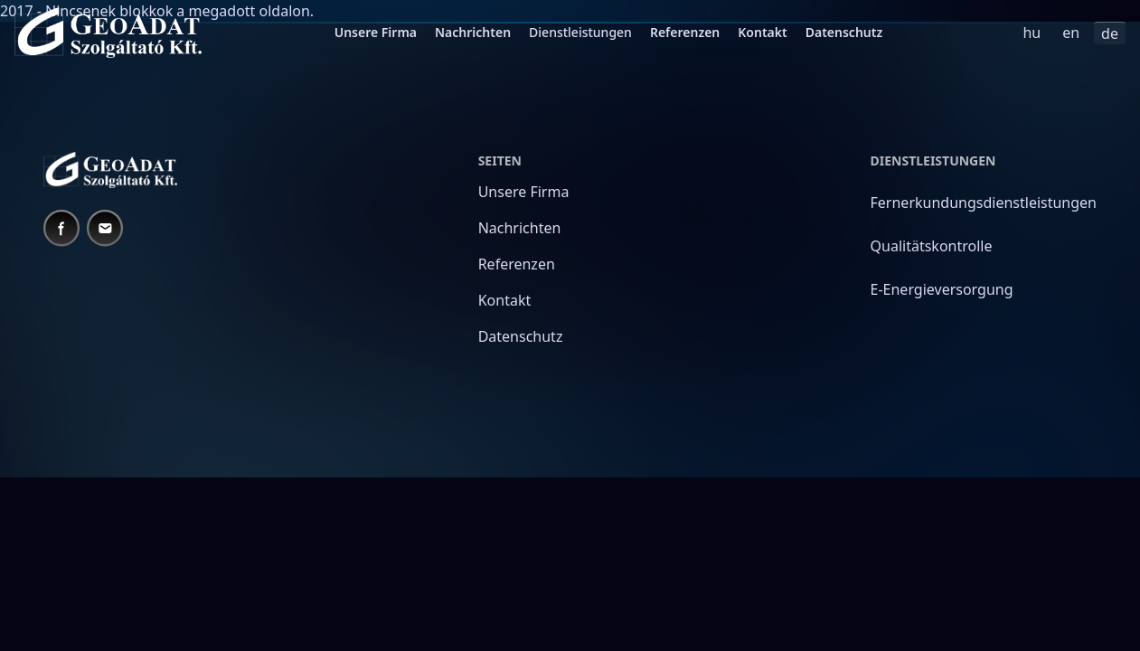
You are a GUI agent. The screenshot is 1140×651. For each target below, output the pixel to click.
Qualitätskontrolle (932, 246)
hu (1031, 32)
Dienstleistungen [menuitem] (580, 32)
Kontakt (762, 32)
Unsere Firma (375, 32)
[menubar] (609, 32)
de (1109, 33)
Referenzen (685, 32)
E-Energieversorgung (942, 289)
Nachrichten (473, 32)
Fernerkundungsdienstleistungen (984, 202)
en (1070, 32)
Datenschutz (844, 32)
